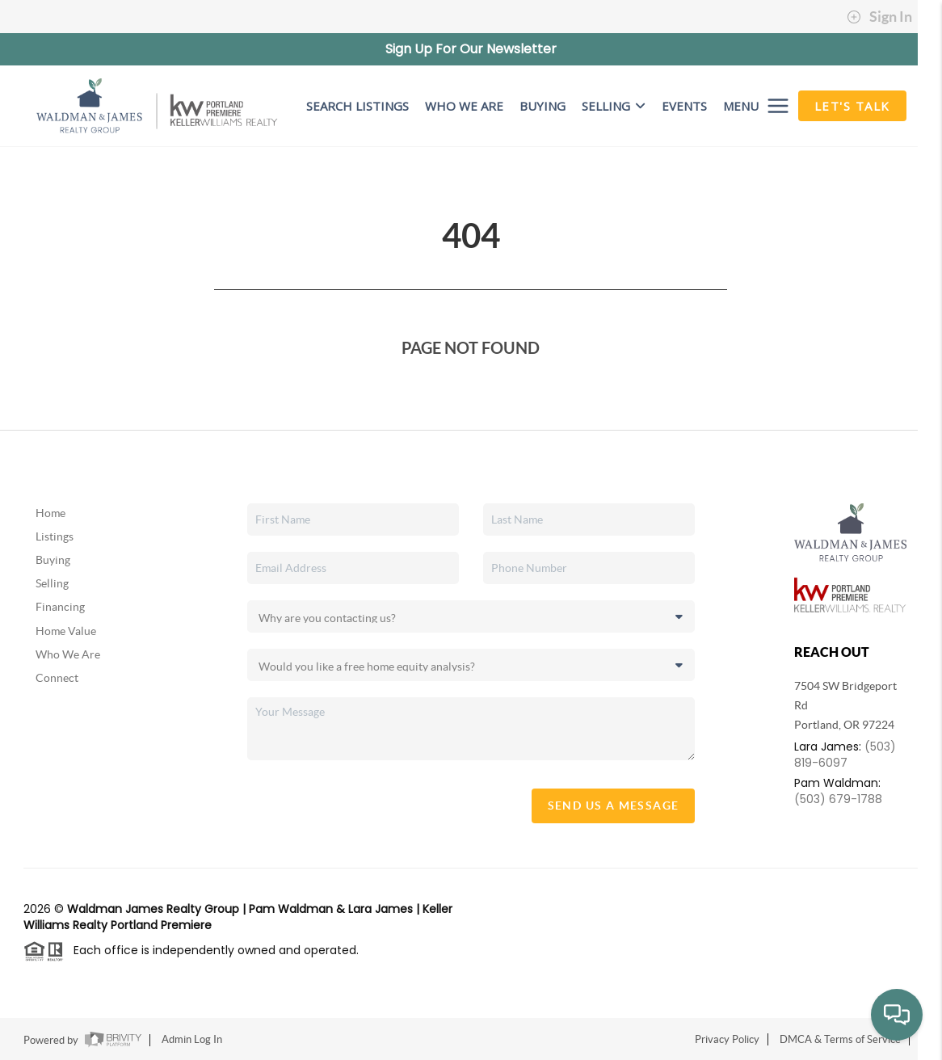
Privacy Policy (727, 1039)
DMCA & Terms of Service (840, 1039)
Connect (57, 677)
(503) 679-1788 (838, 799)
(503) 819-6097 (845, 754)
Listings (55, 536)
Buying (53, 559)
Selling (614, 106)
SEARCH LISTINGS (357, 106)
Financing (60, 606)
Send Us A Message (613, 805)
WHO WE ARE (464, 106)
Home (50, 513)
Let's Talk (852, 106)
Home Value (66, 631)
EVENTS (684, 106)
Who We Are (68, 654)
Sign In (879, 17)
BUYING (542, 106)
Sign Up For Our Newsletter (471, 49)
